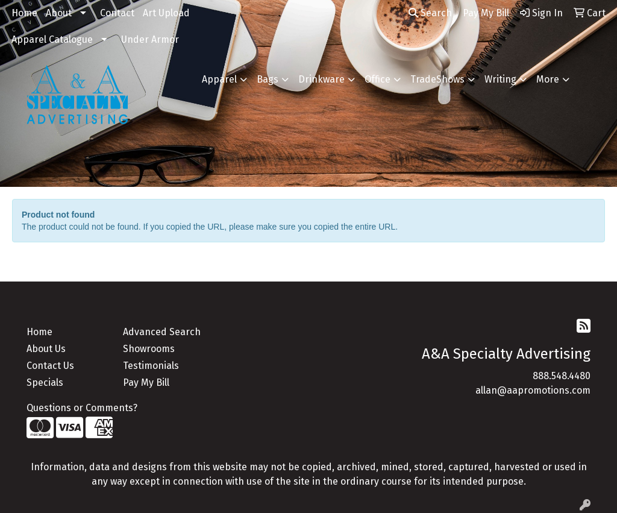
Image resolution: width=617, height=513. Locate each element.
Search (430, 13)
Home (24, 13)
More (547, 79)
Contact (117, 13)
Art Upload (166, 13)
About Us (46, 348)
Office (377, 79)
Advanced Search (162, 332)
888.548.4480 (561, 376)
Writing (500, 79)
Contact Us (50, 365)
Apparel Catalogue (52, 39)
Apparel (219, 79)
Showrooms (149, 348)
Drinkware (321, 79)
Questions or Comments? (82, 408)
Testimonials (151, 365)
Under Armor (150, 39)
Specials (45, 382)
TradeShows (437, 79)
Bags (267, 79)
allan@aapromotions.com (532, 390)
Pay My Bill (146, 382)
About (59, 13)
